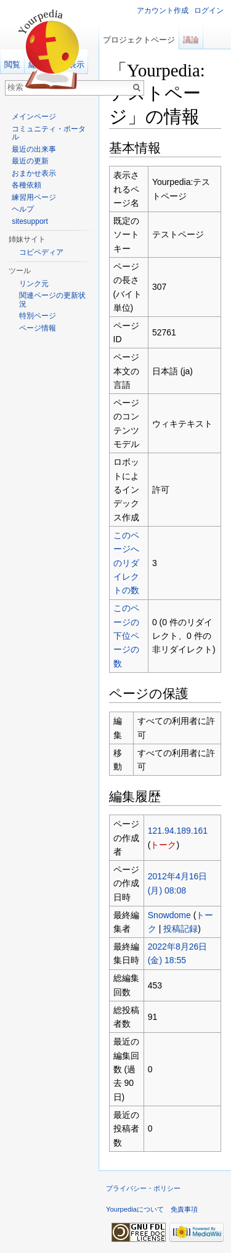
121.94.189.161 (178, 831)
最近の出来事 (34, 149)
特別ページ (37, 315)
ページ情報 (37, 328)
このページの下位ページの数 (126, 635)
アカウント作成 (162, 10)
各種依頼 (26, 185)
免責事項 (184, 1209)
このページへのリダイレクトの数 (126, 563)
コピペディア (41, 252)
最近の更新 (30, 161)
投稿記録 (180, 929)
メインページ (34, 116)
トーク (163, 845)
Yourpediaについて (135, 1209)
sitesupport (30, 221)
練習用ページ (34, 197)
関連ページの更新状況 (52, 299)
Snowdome (169, 915)
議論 (191, 39)
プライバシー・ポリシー (143, 1188)
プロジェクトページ (139, 39)
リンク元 (34, 283)
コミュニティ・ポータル (49, 133)
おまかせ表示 (34, 173)
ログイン (209, 10)
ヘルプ (23, 209)
